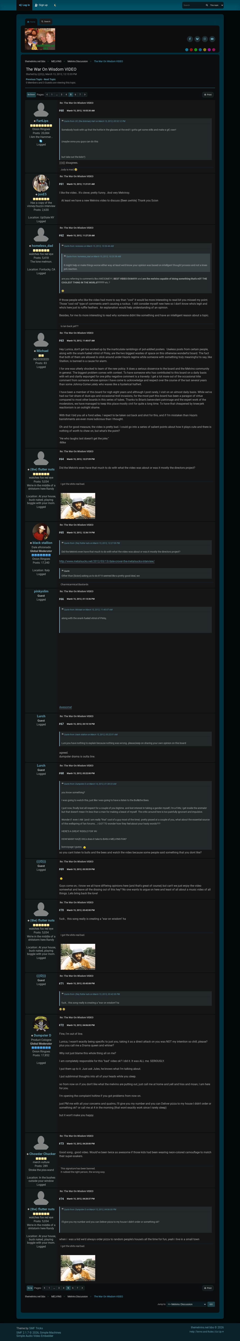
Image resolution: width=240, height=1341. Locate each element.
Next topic (50, 79)
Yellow (204, 49)
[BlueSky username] (197, 39)
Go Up (30, 1288)
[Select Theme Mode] (55, 5)
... (57, 94)
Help (192, 1331)
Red (191, 49)
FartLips (42, 121)
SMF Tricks (36, 1328)
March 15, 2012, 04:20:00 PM (81, 1144)
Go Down (31, 94)
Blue (200, 49)
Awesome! (65, 707)
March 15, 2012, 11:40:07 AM (81, 340)
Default (186, 49)
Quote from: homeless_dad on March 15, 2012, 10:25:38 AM (93, 256)
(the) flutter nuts (42, 469)
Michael (42, 351)
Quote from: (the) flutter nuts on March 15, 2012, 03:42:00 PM (92, 994)
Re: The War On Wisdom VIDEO (76, 103)
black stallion (42, 543)
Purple (209, 49)
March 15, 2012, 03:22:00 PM (81, 773)
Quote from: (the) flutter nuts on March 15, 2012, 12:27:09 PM (92, 543)
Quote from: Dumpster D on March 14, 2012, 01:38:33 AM (90, 784)
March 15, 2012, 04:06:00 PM (81, 1025)
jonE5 (42, 194)
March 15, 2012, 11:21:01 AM (81, 184)
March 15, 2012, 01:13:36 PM (81, 599)
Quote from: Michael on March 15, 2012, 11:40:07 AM (88, 609)
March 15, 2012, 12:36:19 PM (81, 532)
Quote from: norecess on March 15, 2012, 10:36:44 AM (89, 246)
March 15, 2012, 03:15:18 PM (81, 724)
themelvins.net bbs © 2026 (207, 1327)
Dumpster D (42, 1035)
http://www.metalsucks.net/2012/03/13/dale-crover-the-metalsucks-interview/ (107, 561)
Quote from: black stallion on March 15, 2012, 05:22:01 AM (90, 734)
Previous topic (34, 79)
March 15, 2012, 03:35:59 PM (81, 869)
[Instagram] (205, 39)
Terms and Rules (205, 1331)
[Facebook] (190, 39)
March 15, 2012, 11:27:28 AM (81, 235)
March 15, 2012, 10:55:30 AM (81, 110)
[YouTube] (212, 39)
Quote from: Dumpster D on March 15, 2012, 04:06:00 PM (90, 1209)
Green (195, 49)
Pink (213, 49)
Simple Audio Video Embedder (34, 1336)
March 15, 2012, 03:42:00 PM (81, 910)
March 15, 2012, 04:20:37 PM (81, 1199)
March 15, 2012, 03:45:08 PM (81, 983)
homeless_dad (42, 246)
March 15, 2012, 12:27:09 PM (81, 459)
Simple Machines (50, 1332)
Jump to (161, 1304)
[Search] (207, 5)
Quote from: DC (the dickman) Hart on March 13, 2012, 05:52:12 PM (94, 121)
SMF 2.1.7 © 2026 (27, 1332)
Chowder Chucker (42, 1154)
